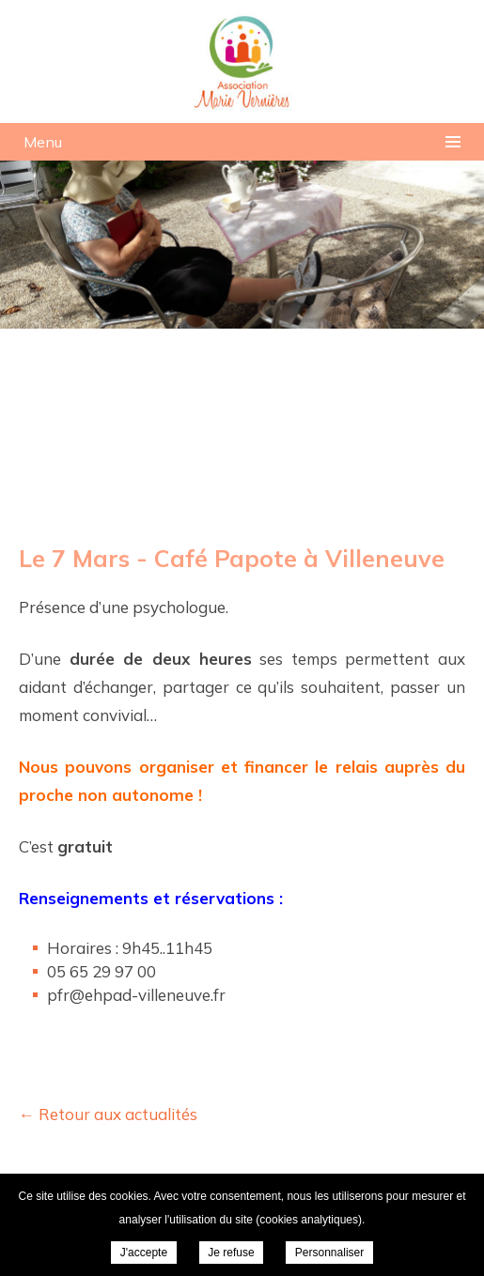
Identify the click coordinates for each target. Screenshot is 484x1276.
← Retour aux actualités (108, 1114)
